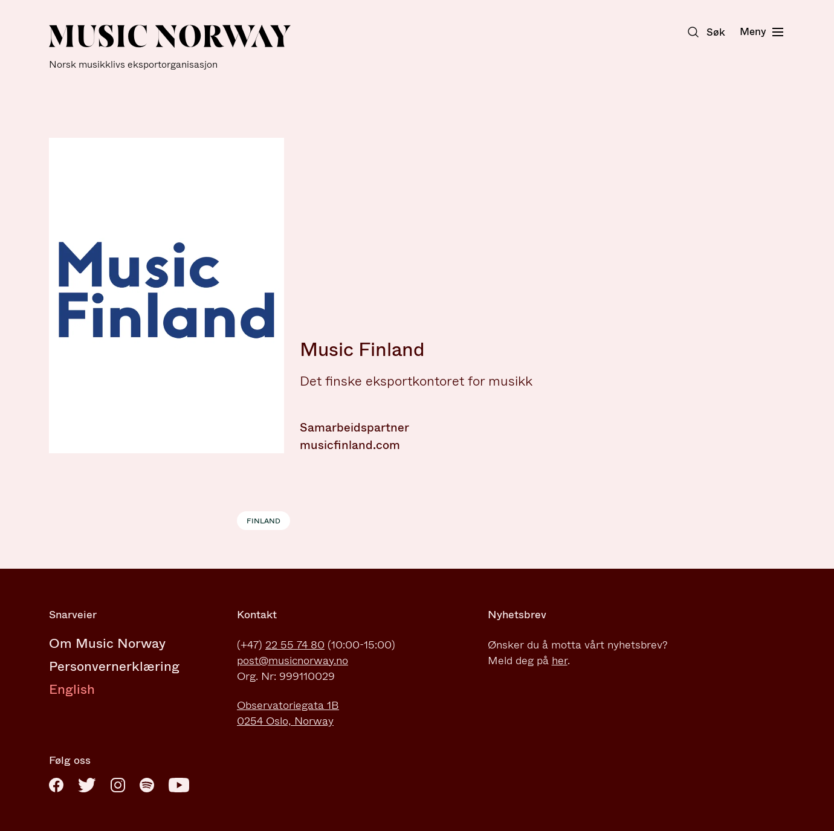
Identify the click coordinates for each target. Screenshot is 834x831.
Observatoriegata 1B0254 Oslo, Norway (288, 713)
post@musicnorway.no (292, 660)
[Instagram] (118, 785)
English (72, 689)
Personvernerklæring (114, 666)
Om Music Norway (107, 643)
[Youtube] (179, 785)
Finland (263, 521)
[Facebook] (56, 785)
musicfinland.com (350, 445)
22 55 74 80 (295, 645)
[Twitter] (87, 785)
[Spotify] (147, 785)
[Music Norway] (170, 47)
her (559, 660)
